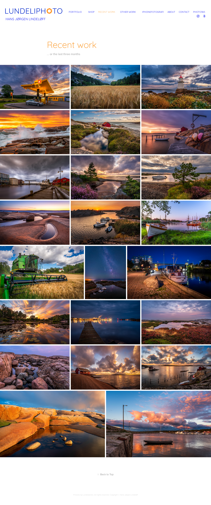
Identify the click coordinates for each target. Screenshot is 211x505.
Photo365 (199, 11)
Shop (91, 11)
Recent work (106, 11)
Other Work (128, 11)
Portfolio (75, 11)
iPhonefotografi (153, 11)
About (171, 11)
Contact (184, 11)
